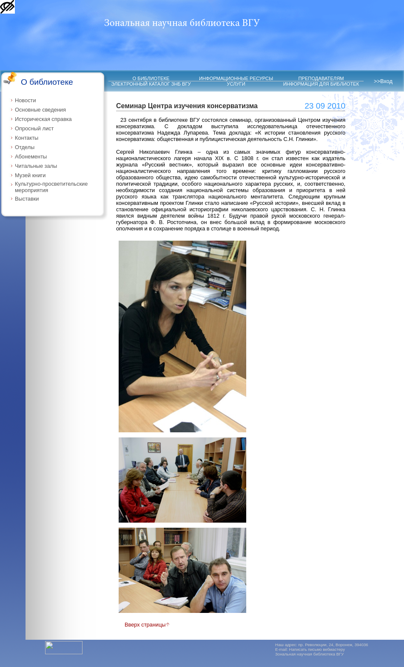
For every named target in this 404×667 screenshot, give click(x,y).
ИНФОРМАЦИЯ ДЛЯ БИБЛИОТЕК (321, 83)
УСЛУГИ (236, 83)
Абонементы (31, 156)
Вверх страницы (147, 624)
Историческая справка (43, 119)
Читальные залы (36, 166)
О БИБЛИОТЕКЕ (151, 78)
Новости (25, 100)
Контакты (26, 138)
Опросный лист (34, 128)
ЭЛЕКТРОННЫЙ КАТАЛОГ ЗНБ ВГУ (151, 83)
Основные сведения (40, 109)
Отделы (24, 147)
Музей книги (30, 175)
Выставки (27, 199)
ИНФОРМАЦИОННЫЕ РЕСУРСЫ (236, 78)
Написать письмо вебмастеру (317, 649)
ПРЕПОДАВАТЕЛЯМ (321, 78)
